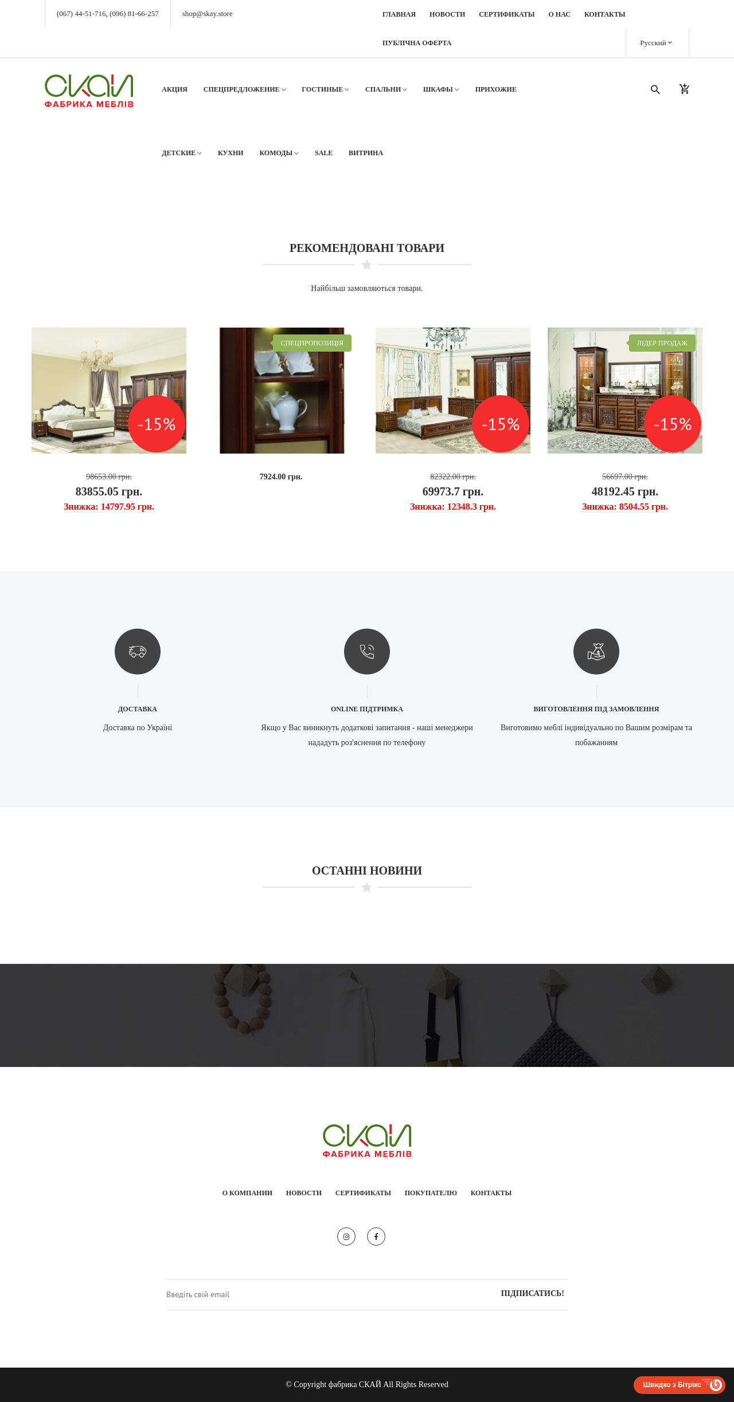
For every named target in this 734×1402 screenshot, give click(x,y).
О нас (560, 14)
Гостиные (325, 89)
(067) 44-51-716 (81, 13)
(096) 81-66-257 (134, 13)
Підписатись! (532, 1293)
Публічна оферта (417, 43)
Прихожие (496, 89)
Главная (399, 14)
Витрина (366, 153)
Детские (182, 153)
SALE (324, 153)
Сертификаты (506, 14)
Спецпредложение (245, 89)
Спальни (386, 89)
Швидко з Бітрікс (672, 1385)
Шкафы (441, 89)
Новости (447, 14)
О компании (247, 1193)
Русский (656, 42)
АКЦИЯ (175, 89)
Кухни (231, 153)
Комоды (279, 153)
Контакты (605, 14)
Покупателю (431, 1193)
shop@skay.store (207, 13)
